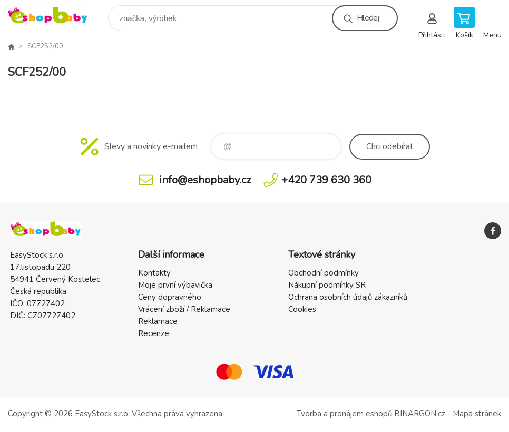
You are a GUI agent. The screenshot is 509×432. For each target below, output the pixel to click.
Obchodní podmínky (323, 273)
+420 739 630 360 (326, 180)
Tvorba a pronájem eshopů (344, 413)
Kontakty (154, 273)
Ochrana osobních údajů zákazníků (347, 297)
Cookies (302, 309)
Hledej (368, 18)
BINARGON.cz (419, 413)
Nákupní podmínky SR (327, 285)
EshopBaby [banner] (54, 15)
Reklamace (158, 321)
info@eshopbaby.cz (205, 180)
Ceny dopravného (169, 297)
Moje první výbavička (175, 285)
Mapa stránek (477, 413)
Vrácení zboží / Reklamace (184, 309)
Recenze (153, 333)
